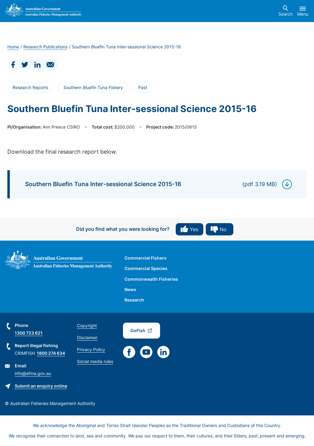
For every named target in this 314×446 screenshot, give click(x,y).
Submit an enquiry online (41, 385)
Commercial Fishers (145, 257)
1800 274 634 (51, 353)
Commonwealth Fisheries (151, 279)
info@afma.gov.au (33, 373)
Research (134, 299)
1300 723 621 (29, 332)
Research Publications (45, 46)
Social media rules (95, 361)
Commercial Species (145, 268)
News (130, 289)
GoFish (137, 330)
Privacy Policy (91, 349)
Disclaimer (87, 337)
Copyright (87, 325)
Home (13, 46)
